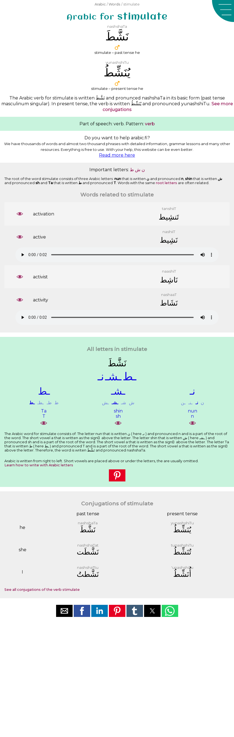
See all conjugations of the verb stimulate (42, 590)
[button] (223, 11)
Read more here (117, 155)
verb (150, 123)
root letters (166, 183)
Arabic (100, 4)
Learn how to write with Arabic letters (38, 465)
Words (114, 4)
